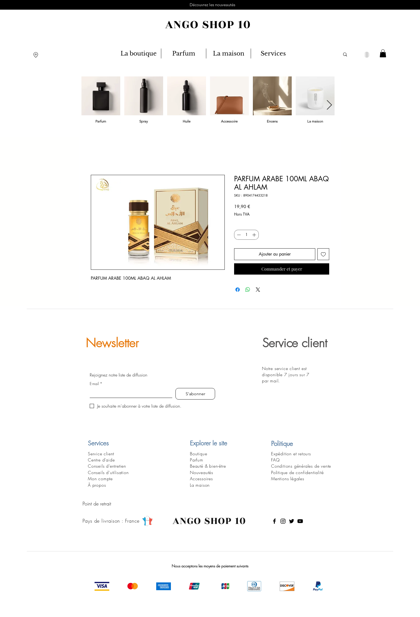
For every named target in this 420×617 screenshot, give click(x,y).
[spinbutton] (246, 234)
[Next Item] (329, 105)
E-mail (96, 383)
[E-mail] (129, 393)
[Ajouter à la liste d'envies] (323, 254)
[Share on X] (258, 289)
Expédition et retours (291, 454)
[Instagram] (283, 521)
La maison (200, 485)
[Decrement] (238, 234)
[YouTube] (300, 521)
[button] (383, 53)
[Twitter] (291, 521)
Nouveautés (201, 472)
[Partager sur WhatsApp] (248, 289)
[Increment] (254, 234)
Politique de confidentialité (297, 472)
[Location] (36, 55)
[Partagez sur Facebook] (237, 289)
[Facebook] (274, 521)
